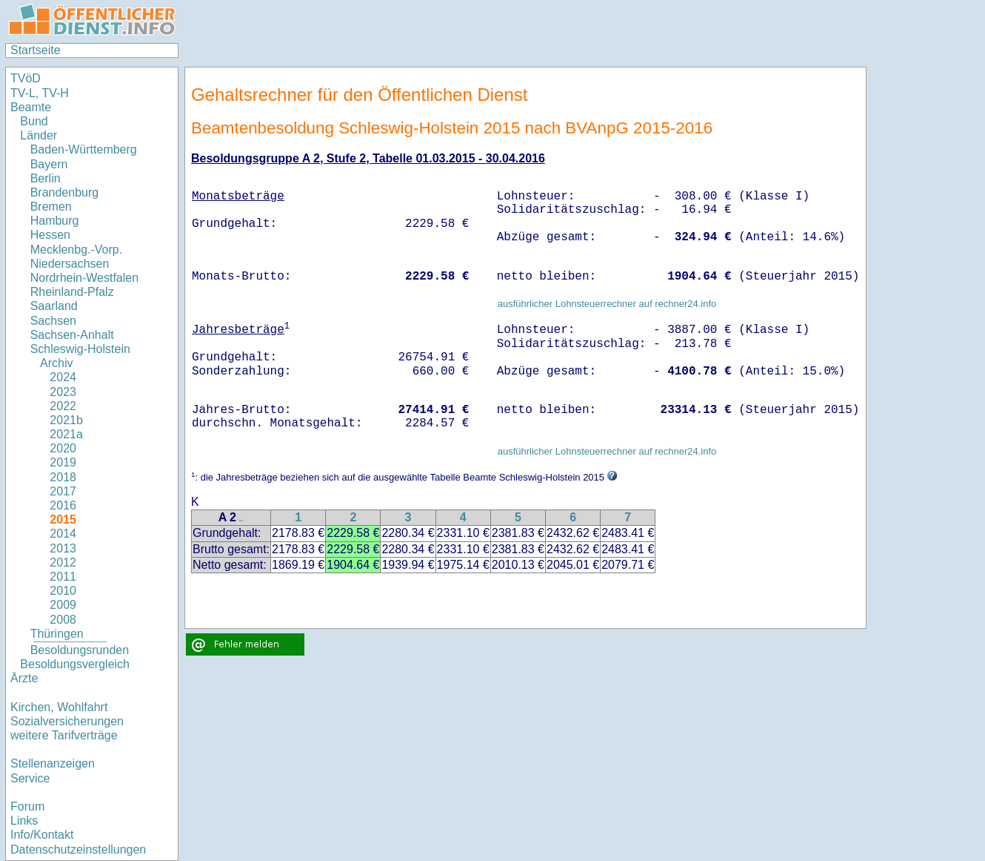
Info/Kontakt (41, 834)
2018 (63, 477)
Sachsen (53, 320)
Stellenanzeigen (52, 763)
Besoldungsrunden (79, 650)
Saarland (54, 306)
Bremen (51, 206)
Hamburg (54, 220)
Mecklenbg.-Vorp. (76, 249)
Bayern (49, 164)
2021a (66, 434)
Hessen (50, 234)
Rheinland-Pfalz (72, 292)
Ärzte (24, 678)
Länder (38, 135)
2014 (63, 533)
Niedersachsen (70, 263)
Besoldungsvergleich (75, 664)
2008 (63, 619)
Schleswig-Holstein (80, 349)
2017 (63, 491)
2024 (63, 377)
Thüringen (57, 633)
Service (30, 778)
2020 (63, 448)
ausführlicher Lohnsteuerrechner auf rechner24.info (607, 303)
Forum (27, 806)
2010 (63, 590)
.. (241, 519)
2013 (63, 548)
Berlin (45, 178)
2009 (63, 604)
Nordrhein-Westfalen (84, 277)
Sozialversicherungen (67, 721)
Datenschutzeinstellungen (78, 849)
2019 (63, 462)
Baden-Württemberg (83, 149)
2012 (63, 562)
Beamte (30, 107)
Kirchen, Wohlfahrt (58, 707)
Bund (33, 121)
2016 (63, 505)
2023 (63, 392)
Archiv (56, 363)
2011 (63, 576)
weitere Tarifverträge (64, 735)
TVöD (25, 78)
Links (24, 820)
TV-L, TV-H (39, 93)
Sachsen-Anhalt (72, 335)
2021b (66, 420)
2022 (63, 406)
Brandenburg (64, 192)
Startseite (35, 50)
